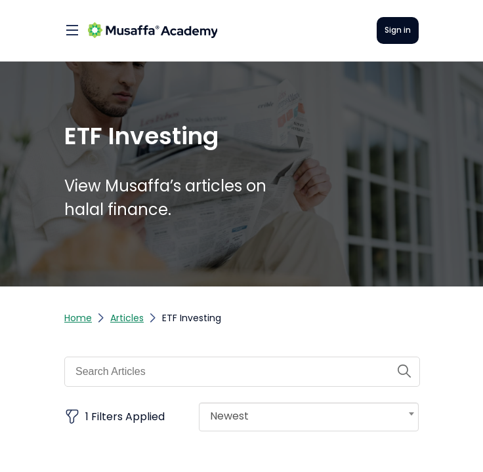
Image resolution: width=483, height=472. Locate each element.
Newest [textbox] (229, 415)
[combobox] (309, 417)
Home (78, 317)
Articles (127, 317)
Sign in (398, 29)
